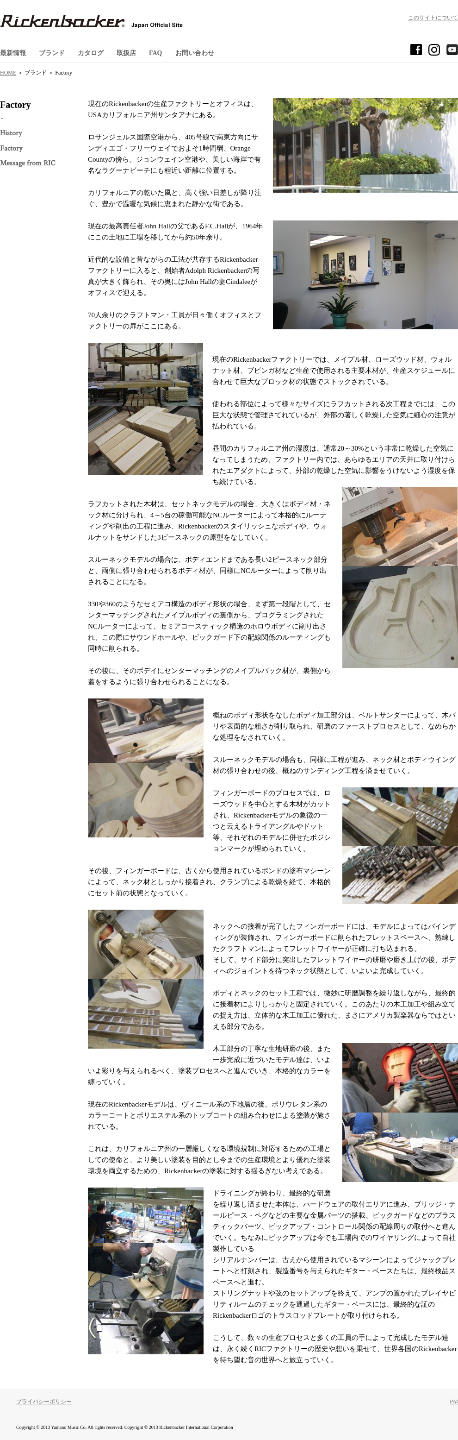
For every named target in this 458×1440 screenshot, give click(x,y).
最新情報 (13, 53)
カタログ (91, 53)
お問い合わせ (194, 53)
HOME (8, 72)
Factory (11, 148)
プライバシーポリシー (44, 1401)
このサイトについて (433, 17)
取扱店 (126, 53)
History (11, 133)
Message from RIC (27, 163)
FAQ (155, 53)
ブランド (52, 53)
